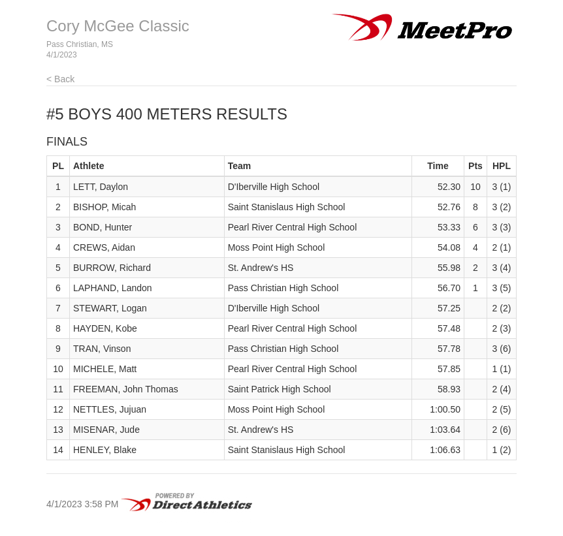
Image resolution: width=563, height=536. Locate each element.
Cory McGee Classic (117, 26)
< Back (60, 79)
